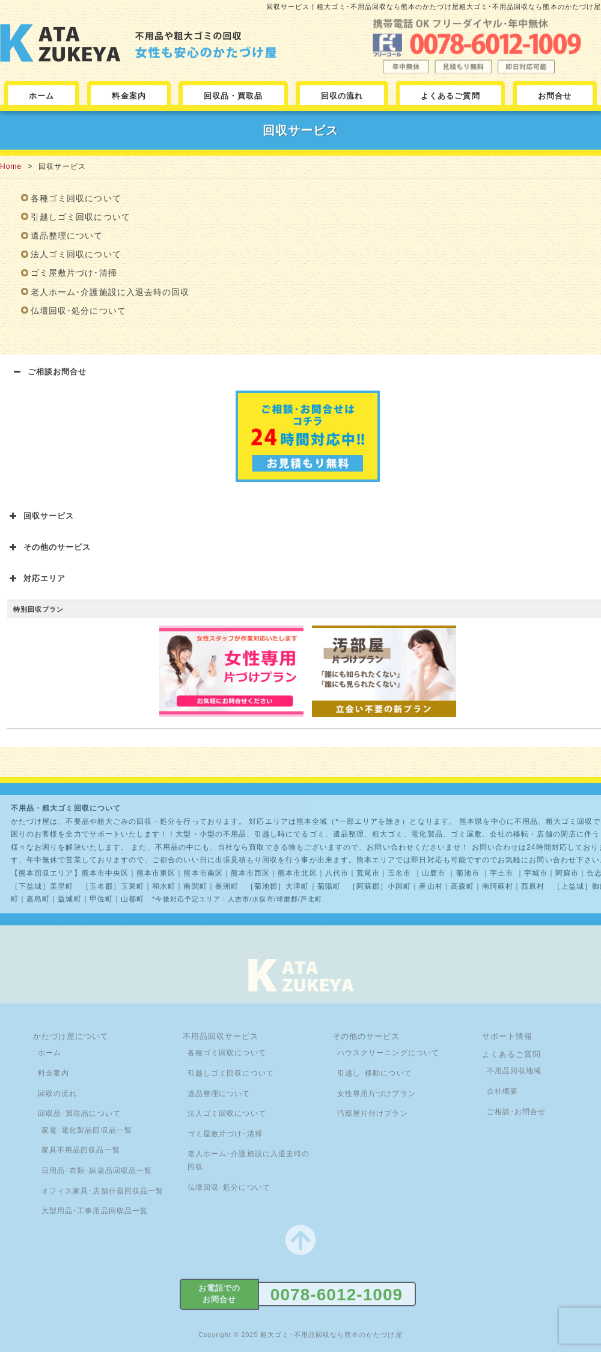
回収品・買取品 (233, 95)
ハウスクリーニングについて (388, 1053)
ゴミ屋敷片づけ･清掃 (74, 273)
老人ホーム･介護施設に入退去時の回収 (110, 292)
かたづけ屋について (71, 1036)
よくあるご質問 (450, 95)
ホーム (41, 95)
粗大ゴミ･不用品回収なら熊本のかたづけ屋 (331, 1334)
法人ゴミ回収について (76, 254)
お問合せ (555, 95)
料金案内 (128, 95)
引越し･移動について (374, 1073)
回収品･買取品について (79, 1113)
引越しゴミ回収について (80, 217)
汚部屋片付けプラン (372, 1113)
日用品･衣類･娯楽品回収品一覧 (96, 1170)
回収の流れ (342, 95)
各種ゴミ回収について (76, 198)
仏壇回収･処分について (78, 310)
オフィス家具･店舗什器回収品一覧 (102, 1191)
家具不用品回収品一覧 (80, 1150)
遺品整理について (67, 235)
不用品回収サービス (221, 1036)
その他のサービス (366, 1036)
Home (11, 166)
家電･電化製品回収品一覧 (86, 1130)
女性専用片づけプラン (376, 1093)
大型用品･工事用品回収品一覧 (94, 1211)
